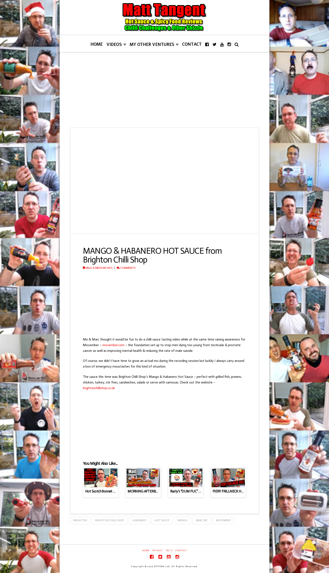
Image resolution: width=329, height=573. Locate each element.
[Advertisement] (164, 89)
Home (146, 550)
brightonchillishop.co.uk (99, 388)
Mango (183, 520)
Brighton (80, 520)
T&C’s (169, 550)
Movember (223, 520)
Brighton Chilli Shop (109, 520)
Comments (126, 268)
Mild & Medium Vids (97, 268)
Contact (181, 550)
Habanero (139, 520)
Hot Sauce (162, 520)
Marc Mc (202, 520)
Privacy (157, 550)
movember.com (113, 345)
